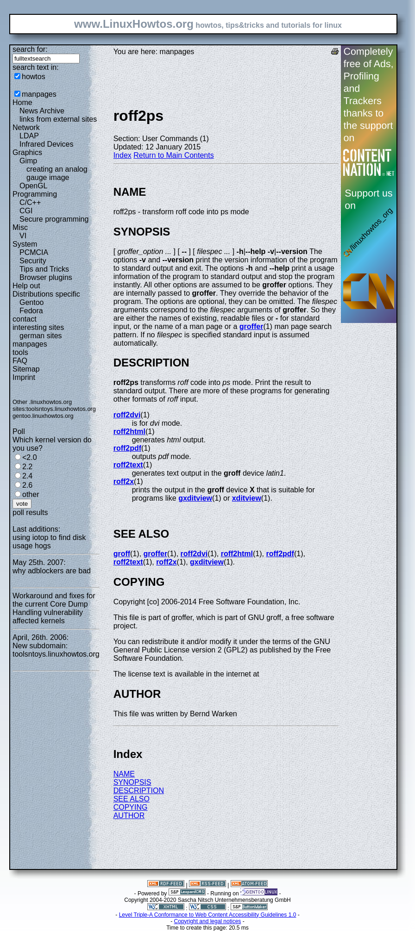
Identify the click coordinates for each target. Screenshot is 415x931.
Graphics (27, 152)
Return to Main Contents (173, 155)
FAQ (20, 361)
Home (22, 102)
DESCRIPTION (138, 790)
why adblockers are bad (52, 571)
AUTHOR (129, 815)
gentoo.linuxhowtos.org (43, 415)
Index (122, 155)
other (30, 494)
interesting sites (38, 327)
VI (22, 236)
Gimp (28, 161)
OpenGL (33, 186)
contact (25, 319)
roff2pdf (127, 448)
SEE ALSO (131, 799)
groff (121, 554)
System (25, 244)
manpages (39, 94)
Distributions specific (46, 294)
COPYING (130, 807)
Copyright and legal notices (207, 921)
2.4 (27, 476)
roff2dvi (127, 415)
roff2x (123, 481)
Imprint (24, 377)
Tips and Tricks (44, 269)
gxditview (195, 498)
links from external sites (58, 119)
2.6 (27, 485)
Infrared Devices (46, 144)
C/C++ (30, 202)
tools (20, 352)
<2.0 (29, 457)
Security (32, 261)
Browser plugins (45, 277)
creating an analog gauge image (57, 173)
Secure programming (53, 219)
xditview (246, 498)
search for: (30, 49)
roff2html (129, 431)
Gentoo (31, 302)
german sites (40, 336)
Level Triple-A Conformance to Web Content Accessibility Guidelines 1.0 (207, 915)
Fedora (31, 311)
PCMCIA (33, 252)
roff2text (128, 465)
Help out (26, 286)
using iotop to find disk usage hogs (49, 542)
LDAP (29, 136)
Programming (35, 194)
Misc (20, 227)
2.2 (27, 467)
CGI (25, 211)
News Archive (41, 111)
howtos (33, 77)
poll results (30, 512)
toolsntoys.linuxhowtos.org (61, 408)
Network (26, 127)
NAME (124, 774)
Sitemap (26, 369)
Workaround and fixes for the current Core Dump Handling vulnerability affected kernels (54, 608)
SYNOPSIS (132, 782)
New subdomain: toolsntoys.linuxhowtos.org (56, 650)
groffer (251, 326)
